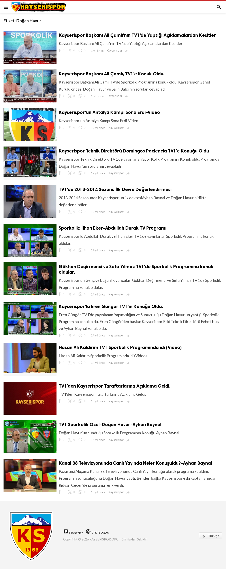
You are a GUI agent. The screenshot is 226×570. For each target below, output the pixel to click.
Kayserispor (115, 50)
